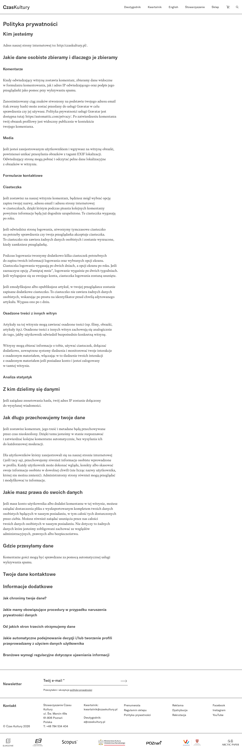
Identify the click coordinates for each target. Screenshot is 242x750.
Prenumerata (132, 705)
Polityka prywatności (137, 715)
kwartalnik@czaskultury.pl (100, 709)
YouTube (218, 715)
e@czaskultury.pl (94, 721)
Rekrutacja (179, 715)
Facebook (219, 705)
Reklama (178, 705)
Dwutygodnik (132, 7)
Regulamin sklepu (135, 710)
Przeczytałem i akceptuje (67, 690)
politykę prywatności (81, 689)
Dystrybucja (180, 710)
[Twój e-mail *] (81, 681)
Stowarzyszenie (195, 7)
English (173, 7)
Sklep (215, 7)
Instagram (219, 710)
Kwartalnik (155, 7)
